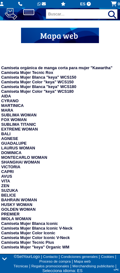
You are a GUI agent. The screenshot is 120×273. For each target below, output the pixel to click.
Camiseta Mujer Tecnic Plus (27, 242)
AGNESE (9, 138)
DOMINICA (11, 152)
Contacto (50, 257)
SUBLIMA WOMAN (19, 115)
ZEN (5, 185)
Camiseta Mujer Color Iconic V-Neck (35, 237)
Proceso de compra (55, 261)
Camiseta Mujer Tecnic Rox (27, 72)
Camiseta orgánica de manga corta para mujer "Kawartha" (56, 67)
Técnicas (21, 266)
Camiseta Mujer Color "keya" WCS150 (37, 82)
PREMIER (10, 214)
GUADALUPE (14, 143)
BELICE (8, 195)
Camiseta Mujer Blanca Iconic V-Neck (37, 228)
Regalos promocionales (50, 266)
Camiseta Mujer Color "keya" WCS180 (37, 91)
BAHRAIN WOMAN (19, 200)
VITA (5, 181)
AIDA (6, 96)
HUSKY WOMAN (16, 204)
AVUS (6, 176)
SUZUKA (9, 190)
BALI (6, 133)
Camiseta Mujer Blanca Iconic (29, 223)
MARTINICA (12, 105)
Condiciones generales (79, 257)
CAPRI (7, 171)
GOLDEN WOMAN (18, 209)
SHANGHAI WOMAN (20, 162)
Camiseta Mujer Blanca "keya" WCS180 (38, 86)
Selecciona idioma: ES (62, 270)
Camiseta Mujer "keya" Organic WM (35, 247)
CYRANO (10, 100)
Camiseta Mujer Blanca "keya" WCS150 (38, 77)
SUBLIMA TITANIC (18, 124)
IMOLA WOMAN (16, 218)
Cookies (107, 257)
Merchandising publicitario (93, 266)
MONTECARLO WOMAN (24, 157)
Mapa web (82, 261)
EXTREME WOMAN (19, 129)
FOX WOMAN (14, 119)
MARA (7, 110)
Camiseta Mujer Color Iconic (28, 233)
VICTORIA (10, 166)
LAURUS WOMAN (18, 148)
